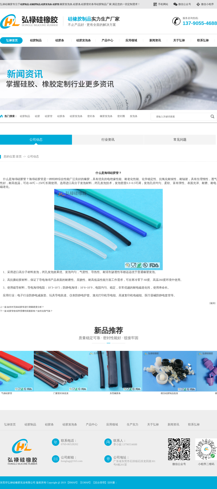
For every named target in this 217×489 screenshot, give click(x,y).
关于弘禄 (179, 40)
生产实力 (132, 424)
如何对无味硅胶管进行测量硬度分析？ (25, 307)
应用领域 (131, 40)
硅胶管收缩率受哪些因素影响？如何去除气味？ (30, 311)
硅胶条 (59, 40)
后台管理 (100, 482)
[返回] (212, 303)
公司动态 (35, 139)
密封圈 (121, 116)
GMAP (85, 482)
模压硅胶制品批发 (171, 393)
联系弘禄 (203, 40)
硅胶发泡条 (83, 40)
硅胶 (37, 116)
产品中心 (107, 40)
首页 (19, 156)
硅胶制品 (36, 40)
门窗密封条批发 (62, 393)
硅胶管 (48, 116)
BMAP (72, 482)
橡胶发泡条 (106, 116)
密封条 (91, 116)
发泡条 (133, 116)
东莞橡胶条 (116, 393)
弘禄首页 (12, 40)
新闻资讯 (155, 40)
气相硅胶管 (8, 393)
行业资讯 (107, 139)
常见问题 (179, 139)
